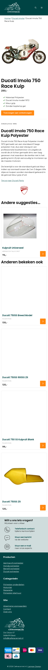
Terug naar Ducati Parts (12, 180)
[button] (36, 7)
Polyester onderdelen (13, 584)
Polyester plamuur (12, 593)
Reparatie (7, 590)
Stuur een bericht (23, 537)
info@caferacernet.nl (13, 638)
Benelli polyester (11, 569)
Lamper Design (34, 666)
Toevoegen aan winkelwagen (17, 113)
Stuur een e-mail (23, 545)
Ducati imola (18, 18)
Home (7, 18)
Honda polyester (11, 566)
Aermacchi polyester (13, 563)
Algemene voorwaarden (15, 606)
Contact (7, 609)
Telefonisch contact (25, 528)
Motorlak (7, 587)
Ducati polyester (11, 571)
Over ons (7, 612)
